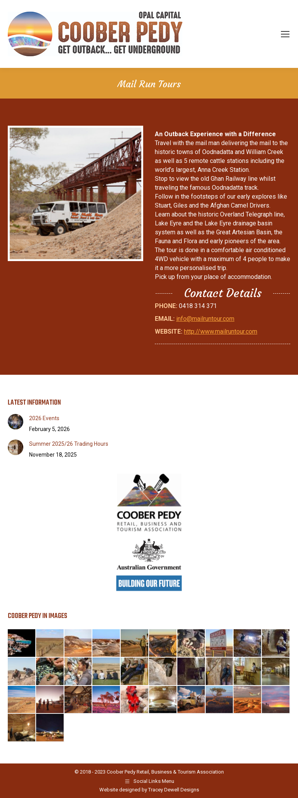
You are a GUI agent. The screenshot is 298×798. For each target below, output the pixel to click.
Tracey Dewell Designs (173, 790)
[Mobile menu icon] (285, 34)
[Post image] (15, 421)
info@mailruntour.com (205, 318)
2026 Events (44, 418)
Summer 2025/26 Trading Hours (68, 444)
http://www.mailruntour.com (220, 331)
